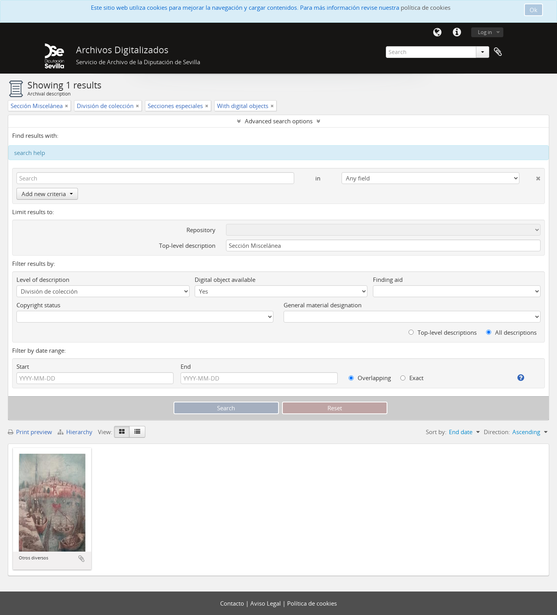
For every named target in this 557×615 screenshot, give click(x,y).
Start (22, 366)
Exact (411, 378)
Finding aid (388, 279)
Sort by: (436, 432)
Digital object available (225, 279)
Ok (533, 10)
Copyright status (38, 305)
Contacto (233, 603)
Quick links (457, 32)
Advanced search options (279, 121)
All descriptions (511, 332)
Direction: (497, 432)
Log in (485, 32)
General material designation (323, 305)
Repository (200, 230)
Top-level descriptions (443, 332)
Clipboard (498, 52)
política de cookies (425, 7)
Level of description (42, 279)
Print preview (30, 432)
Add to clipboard (81, 559)
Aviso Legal (266, 603)
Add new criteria (47, 194)
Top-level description (187, 245)
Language (437, 32)
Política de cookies (312, 603)
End (186, 366)
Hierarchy (76, 432)
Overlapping (370, 378)
